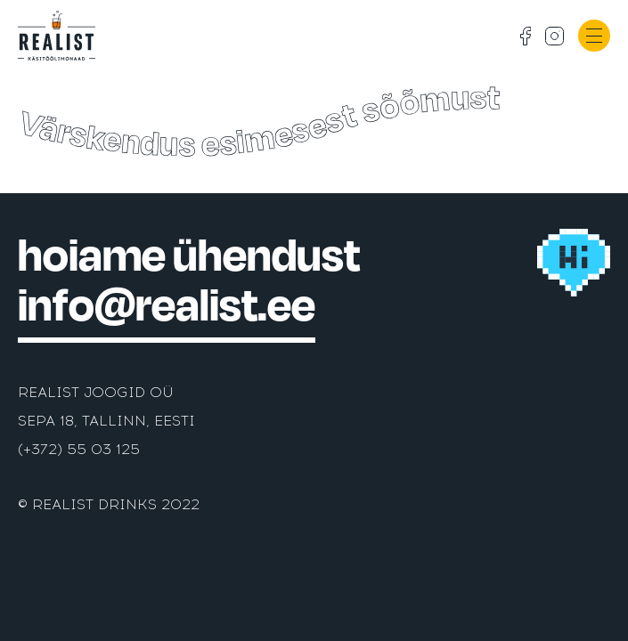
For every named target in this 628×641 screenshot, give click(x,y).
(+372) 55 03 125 (79, 449)
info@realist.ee (166, 305)
